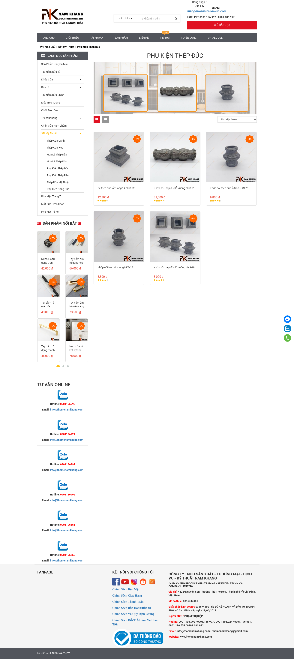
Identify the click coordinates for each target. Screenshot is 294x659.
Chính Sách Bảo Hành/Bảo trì (131, 607)
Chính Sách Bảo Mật (126, 589)
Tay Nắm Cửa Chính (52, 94)
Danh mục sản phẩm (62, 56)
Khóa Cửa (47, 79)
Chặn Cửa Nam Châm (54, 125)
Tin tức (165, 36)
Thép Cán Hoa (55, 147)
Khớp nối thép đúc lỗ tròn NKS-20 (229, 188)
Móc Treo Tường (50, 102)
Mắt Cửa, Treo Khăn (52, 204)
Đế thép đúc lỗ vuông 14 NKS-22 (116, 188)
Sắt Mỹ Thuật (66, 46)
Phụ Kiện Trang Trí (51, 196)
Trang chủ (47, 37)
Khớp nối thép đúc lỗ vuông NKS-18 (174, 267)
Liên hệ (144, 37)
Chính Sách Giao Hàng (127, 595)
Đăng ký (199, 5)
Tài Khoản (97, 37)
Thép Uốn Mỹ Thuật (58, 182)
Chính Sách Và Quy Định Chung (133, 613)
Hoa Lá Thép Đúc (57, 161)
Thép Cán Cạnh (56, 140)
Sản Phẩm (121, 37)
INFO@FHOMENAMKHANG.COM (206, 11)
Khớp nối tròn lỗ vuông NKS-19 (115, 267)
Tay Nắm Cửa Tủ (50, 71)
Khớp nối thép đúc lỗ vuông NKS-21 (174, 188)
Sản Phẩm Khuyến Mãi (54, 64)
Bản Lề (45, 87)
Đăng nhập (199, 2)
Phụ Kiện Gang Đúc (58, 189)
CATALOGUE (215, 37)
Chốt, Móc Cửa (49, 110)
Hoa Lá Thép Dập (57, 154)
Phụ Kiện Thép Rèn (58, 175)
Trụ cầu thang (49, 117)
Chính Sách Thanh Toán (127, 601)
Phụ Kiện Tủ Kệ (49, 211)
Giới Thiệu (72, 37)
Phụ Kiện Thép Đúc (58, 168)
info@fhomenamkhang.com (66, 409)
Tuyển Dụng (189, 37)
